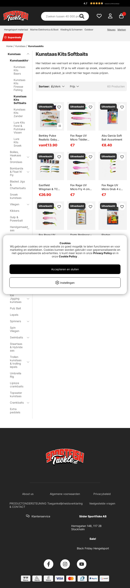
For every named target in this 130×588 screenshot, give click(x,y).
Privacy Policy (102, 253)
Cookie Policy (68, 256)
